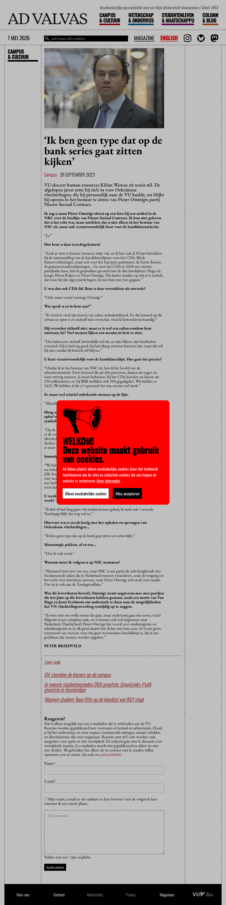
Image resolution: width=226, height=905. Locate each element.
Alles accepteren (127, 493)
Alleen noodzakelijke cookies (86, 493)
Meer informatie (108, 481)
